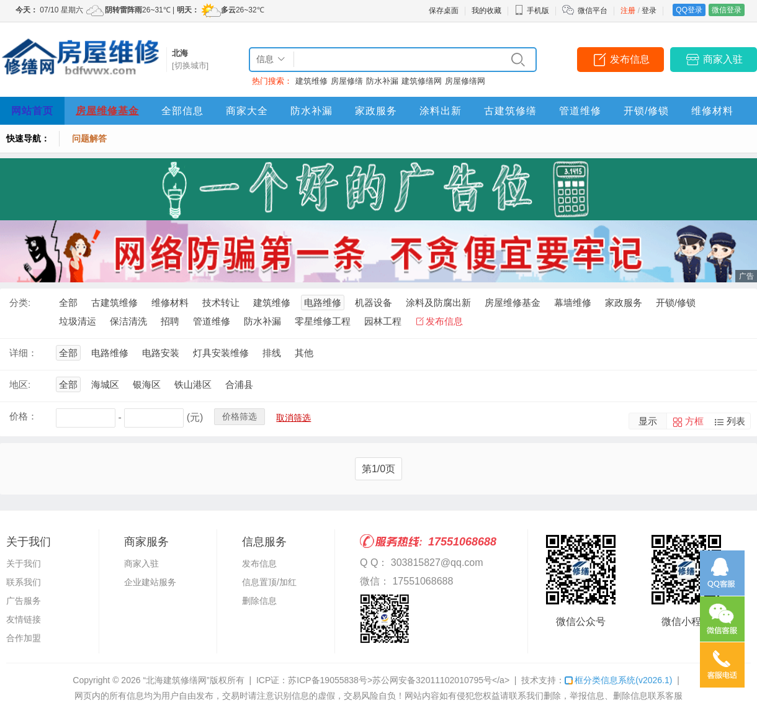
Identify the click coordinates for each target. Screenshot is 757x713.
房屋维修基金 (107, 110)
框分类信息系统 (618, 680)
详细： (23, 353)
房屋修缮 (347, 81)
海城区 (105, 384)
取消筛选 (293, 418)
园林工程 (382, 321)
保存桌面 (444, 10)
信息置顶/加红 (269, 582)
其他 (304, 353)
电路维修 (322, 302)
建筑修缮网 (421, 81)
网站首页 (32, 110)
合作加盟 (23, 638)
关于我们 (23, 563)
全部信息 (182, 110)
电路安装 (160, 353)
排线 (271, 353)
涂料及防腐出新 (438, 302)
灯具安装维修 (221, 353)
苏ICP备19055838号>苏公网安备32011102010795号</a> (398, 680)
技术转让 (221, 302)
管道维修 (580, 110)
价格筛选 (239, 416)
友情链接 (23, 619)
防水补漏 (382, 81)
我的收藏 (486, 10)
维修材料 (712, 110)
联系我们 (23, 582)
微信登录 (726, 10)
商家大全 (247, 110)
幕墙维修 (572, 302)
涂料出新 (440, 110)
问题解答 (89, 138)
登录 (649, 10)
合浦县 (239, 384)
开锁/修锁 (646, 110)
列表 (736, 421)
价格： (23, 416)
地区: (19, 384)
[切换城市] (190, 65)
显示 (647, 421)
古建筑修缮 (510, 110)
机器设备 (373, 302)
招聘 (170, 321)
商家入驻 (723, 59)
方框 (694, 421)
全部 (68, 302)
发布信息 (630, 59)
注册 (627, 10)
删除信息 (259, 601)
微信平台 (592, 10)
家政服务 (376, 110)
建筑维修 (311, 81)
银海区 (147, 384)
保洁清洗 (128, 321)
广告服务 (23, 601)
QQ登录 (689, 10)
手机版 (531, 10)
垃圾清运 (77, 321)
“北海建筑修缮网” (176, 680)
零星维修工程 (323, 321)
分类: (19, 302)
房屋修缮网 (465, 81)
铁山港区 (193, 384)
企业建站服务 (150, 582)
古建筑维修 (114, 302)
